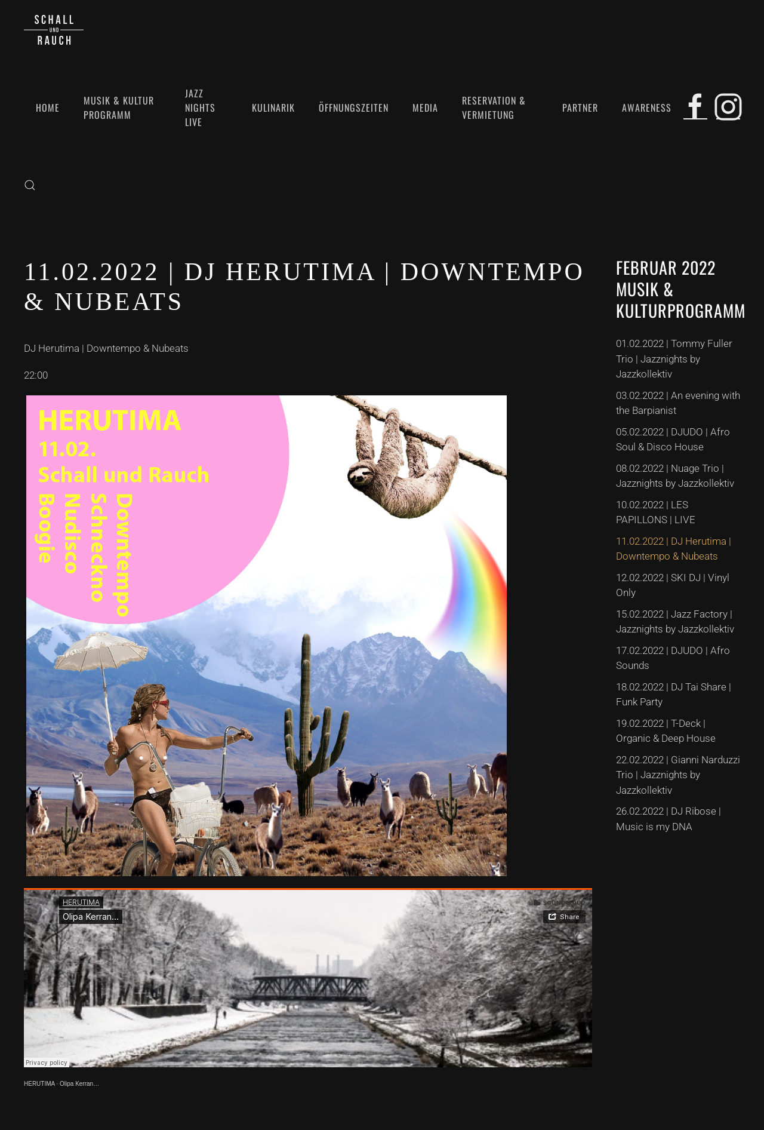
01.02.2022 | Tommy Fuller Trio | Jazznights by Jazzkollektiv (674, 358)
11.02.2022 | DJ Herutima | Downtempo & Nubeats (673, 549)
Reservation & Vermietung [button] (494, 107)
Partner (580, 107)
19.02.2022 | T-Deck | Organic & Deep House (666, 731)
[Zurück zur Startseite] (54, 30)
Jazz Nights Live (200, 107)
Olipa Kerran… (79, 1083)
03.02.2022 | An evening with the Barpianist (678, 403)
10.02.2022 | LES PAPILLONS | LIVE (655, 512)
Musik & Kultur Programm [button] (119, 107)
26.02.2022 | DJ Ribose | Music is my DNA (668, 819)
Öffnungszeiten (354, 107)
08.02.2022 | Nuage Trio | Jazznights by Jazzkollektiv (675, 476)
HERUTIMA (39, 1083)
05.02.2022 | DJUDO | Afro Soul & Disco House (673, 439)
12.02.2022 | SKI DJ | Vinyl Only (672, 585)
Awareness (646, 107)
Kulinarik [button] (273, 107)
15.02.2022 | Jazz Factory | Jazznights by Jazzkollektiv (675, 621)
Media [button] (425, 107)
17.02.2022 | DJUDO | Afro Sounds (673, 658)
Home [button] (48, 107)
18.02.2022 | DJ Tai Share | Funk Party (673, 694)
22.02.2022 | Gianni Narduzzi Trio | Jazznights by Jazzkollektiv (678, 775)
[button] (30, 185)
